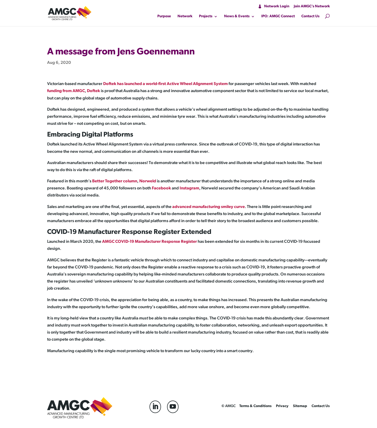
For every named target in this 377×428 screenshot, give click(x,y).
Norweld (147, 181)
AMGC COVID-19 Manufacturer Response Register (149, 242)
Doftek (93, 91)
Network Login (276, 6)
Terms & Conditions (255, 406)
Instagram (189, 188)
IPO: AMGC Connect (278, 16)
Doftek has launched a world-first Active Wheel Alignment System (165, 84)
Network (185, 16)
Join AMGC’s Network (312, 6)
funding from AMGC (66, 91)
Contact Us (310, 16)
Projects (205, 16)
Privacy (282, 406)
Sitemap (300, 406)
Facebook (161, 188)
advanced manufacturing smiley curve (208, 207)
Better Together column (114, 181)
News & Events (237, 16)
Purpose (164, 16)
